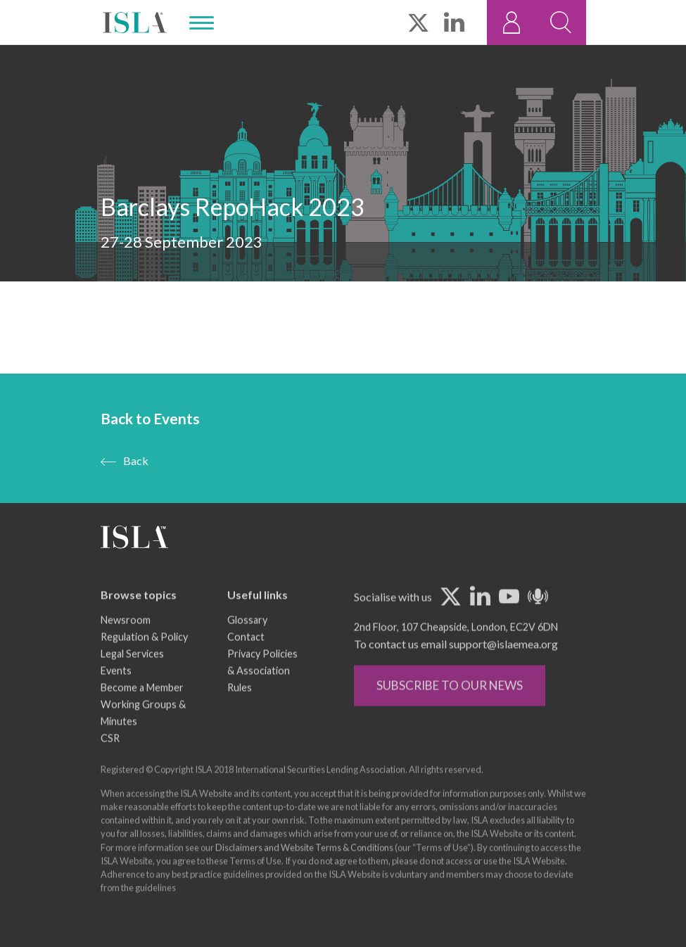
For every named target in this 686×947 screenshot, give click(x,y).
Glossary (247, 641)
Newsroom (126, 641)
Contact (246, 658)
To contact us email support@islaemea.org (456, 665)
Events (116, 692)
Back (135, 460)
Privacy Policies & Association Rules (262, 692)
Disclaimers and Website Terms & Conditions (304, 869)
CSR (110, 759)
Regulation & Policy (144, 658)
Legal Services (132, 675)
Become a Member (142, 709)
